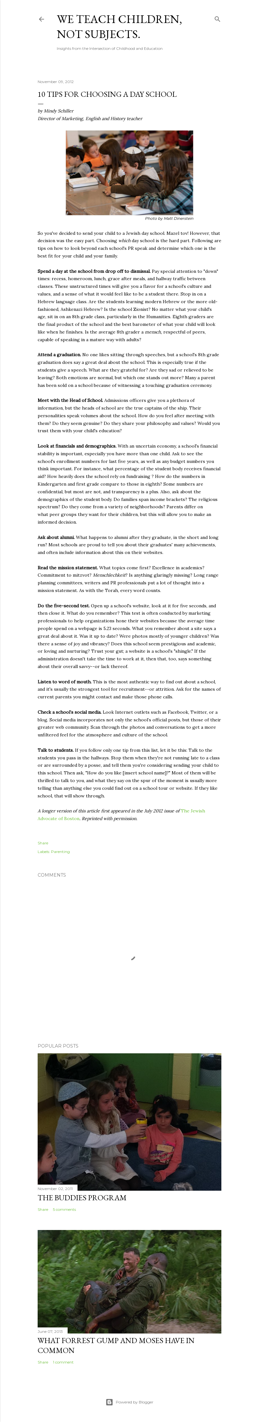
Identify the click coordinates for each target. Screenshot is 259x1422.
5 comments (64, 1209)
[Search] (217, 18)
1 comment (63, 1362)
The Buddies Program (82, 1198)
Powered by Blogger (129, 1402)
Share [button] (43, 843)
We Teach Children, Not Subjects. (119, 27)
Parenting (60, 851)
